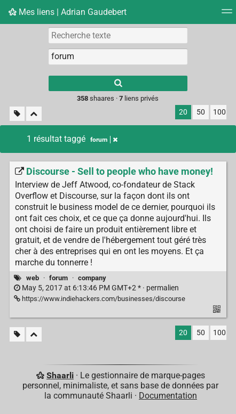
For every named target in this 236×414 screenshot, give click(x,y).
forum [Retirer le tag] (103, 139)
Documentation (168, 396)
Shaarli (60, 375)
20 (183, 112)
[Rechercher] (118, 83)
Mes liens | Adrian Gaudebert (68, 12)
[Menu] (227, 15)
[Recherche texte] (118, 35)
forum (58, 278)
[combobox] (118, 56)
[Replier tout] (34, 114)
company (92, 278)
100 (219, 112)
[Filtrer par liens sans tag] (17, 114)
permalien (96, 288)
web (32, 278)
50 (200, 112)
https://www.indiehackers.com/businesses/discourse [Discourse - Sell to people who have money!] (99, 299)
